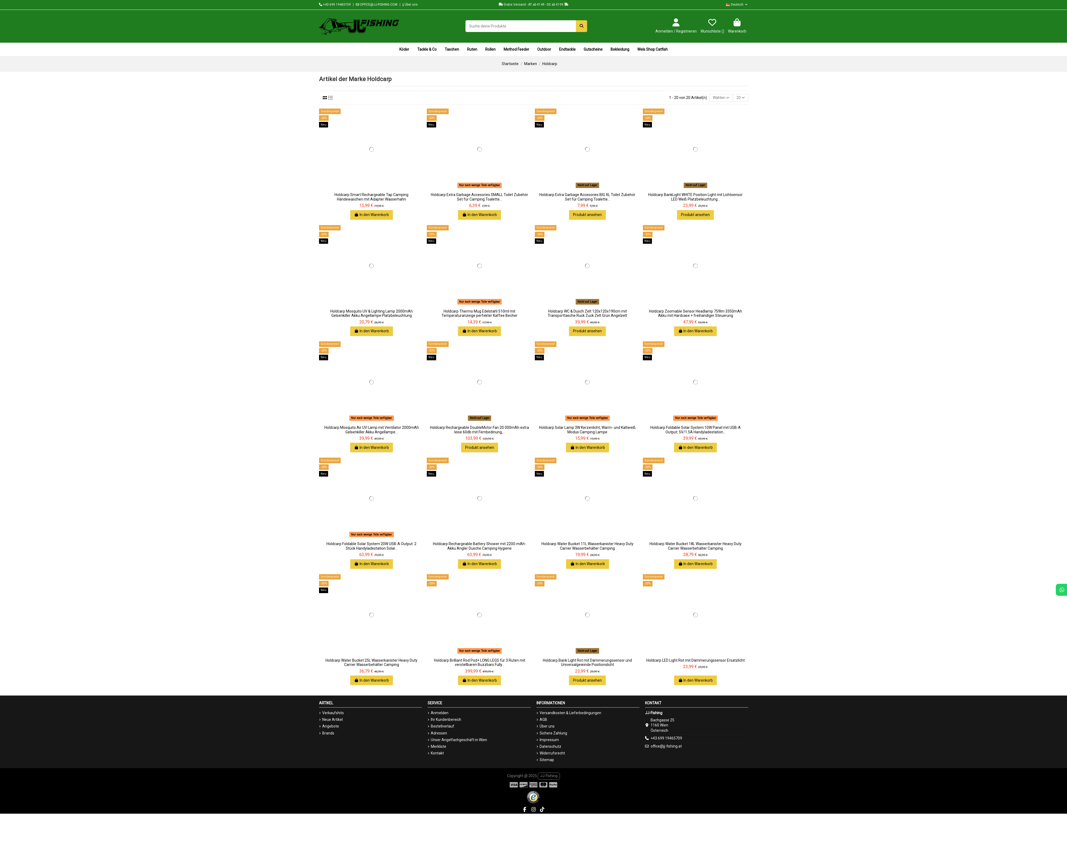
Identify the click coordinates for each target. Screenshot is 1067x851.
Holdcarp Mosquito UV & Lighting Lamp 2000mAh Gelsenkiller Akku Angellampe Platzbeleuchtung (371, 313)
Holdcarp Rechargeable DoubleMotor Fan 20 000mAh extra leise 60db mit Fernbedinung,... (479, 429)
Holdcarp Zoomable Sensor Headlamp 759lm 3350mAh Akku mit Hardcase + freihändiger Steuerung (695, 313)
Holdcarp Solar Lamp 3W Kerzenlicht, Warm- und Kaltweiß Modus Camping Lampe (587, 429)
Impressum (549, 740)
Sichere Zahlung (553, 733)
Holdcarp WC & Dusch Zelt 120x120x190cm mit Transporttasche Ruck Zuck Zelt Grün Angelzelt (587, 313)
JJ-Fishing (549, 776)
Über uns (410, 4)
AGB (543, 719)
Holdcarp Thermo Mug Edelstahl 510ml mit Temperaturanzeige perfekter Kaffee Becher (479, 313)
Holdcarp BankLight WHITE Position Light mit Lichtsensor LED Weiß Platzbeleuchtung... (695, 197)
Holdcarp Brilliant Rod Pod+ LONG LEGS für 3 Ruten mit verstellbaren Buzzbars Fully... (479, 662)
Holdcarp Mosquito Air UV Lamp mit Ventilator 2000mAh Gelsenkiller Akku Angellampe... (371, 429)
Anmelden (439, 713)
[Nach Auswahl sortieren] (721, 98)
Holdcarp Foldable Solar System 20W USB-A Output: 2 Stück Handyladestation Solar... (371, 546)
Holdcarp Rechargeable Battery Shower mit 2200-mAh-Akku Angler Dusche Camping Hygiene (479, 546)
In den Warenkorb (371, 215)
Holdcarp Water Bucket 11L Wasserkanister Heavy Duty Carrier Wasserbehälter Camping (588, 546)
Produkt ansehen (587, 215)
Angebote (330, 726)
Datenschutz (550, 746)
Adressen (439, 733)
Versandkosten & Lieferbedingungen (570, 713)
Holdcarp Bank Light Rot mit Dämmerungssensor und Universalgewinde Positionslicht (587, 662)
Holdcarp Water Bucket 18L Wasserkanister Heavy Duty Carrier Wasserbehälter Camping (696, 546)
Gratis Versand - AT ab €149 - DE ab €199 (533, 4)
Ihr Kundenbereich (446, 719)
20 (740, 97)
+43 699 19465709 (335, 4)
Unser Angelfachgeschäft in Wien (459, 740)
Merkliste (438, 746)
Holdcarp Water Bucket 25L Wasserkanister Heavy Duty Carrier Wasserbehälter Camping (371, 662)
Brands (328, 733)
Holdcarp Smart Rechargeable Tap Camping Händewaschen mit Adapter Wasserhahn (371, 197)
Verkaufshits (333, 713)
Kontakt (437, 753)
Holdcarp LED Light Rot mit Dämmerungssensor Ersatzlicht (695, 660)
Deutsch (737, 4)
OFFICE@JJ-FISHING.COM (376, 4)
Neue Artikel (332, 719)
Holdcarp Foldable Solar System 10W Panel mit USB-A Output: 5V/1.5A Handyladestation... (695, 429)
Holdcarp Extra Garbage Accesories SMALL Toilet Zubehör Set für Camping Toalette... (479, 197)
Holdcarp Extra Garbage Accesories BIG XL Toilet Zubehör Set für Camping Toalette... (587, 197)
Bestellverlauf (442, 726)
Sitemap (547, 760)
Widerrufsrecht (552, 753)
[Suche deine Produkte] (581, 26)
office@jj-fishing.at (666, 746)
